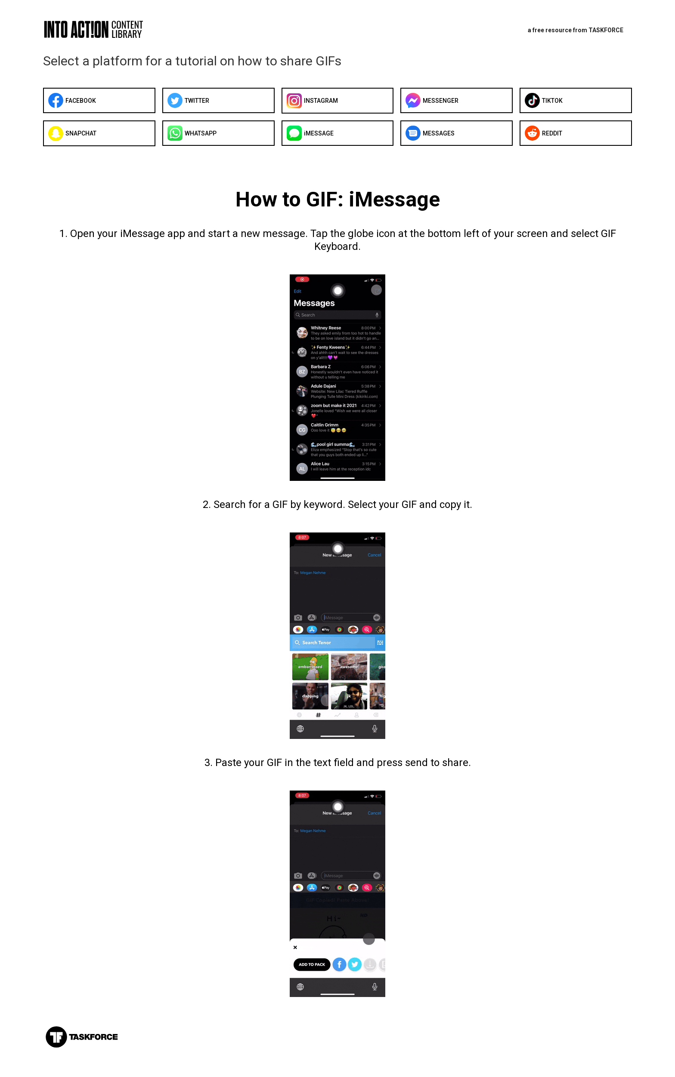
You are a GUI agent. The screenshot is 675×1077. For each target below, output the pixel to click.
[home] (105, 29)
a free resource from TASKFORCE (575, 30)
